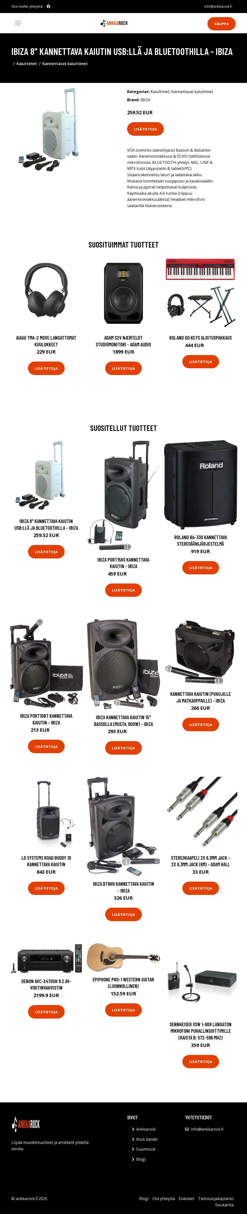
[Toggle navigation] (17, 23)
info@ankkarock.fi (218, 6)
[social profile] (48, 6)
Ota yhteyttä (163, 1198)
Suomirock (146, 1149)
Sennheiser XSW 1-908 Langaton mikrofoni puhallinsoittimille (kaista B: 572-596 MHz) (201, 1030)
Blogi (141, 1159)
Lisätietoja (145, 129)
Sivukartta (224, 1204)
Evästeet (186, 1198)
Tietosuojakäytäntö (216, 1198)
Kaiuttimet (27, 63)
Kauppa (221, 23)
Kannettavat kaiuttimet (65, 63)
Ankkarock (146, 1129)
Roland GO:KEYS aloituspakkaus (200, 338)
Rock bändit (147, 1139)
